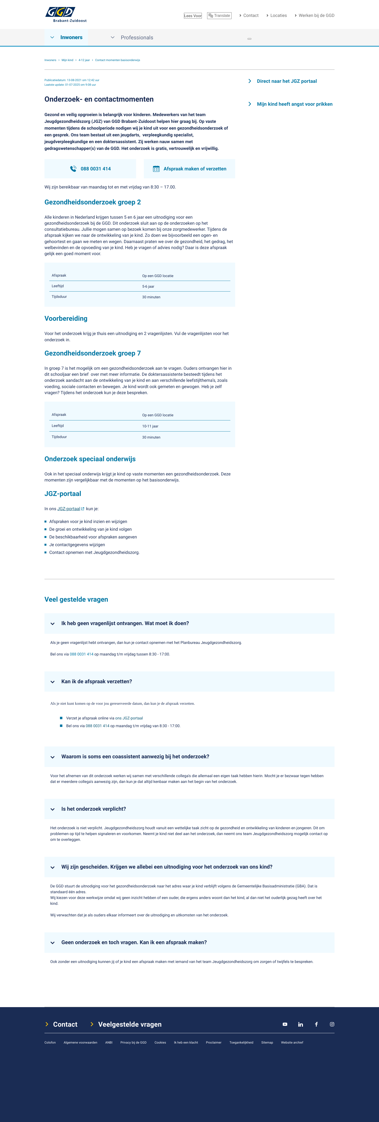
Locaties (278, 15)
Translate (219, 16)
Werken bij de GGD (317, 15)
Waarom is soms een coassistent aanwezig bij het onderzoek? (135, 756)
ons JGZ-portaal (129, 718)
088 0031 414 (90, 168)
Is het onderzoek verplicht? (93, 809)
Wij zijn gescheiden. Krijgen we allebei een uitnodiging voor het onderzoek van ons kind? (166, 867)
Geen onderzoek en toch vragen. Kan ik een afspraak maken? (134, 942)
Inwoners (66, 38)
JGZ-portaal (68, 509)
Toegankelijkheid (241, 1042)
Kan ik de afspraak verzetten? (96, 681)
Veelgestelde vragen (130, 1024)
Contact (251, 15)
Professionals (131, 37)
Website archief (292, 1042)
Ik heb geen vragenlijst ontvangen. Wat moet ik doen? (125, 623)
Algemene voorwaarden (80, 1042)
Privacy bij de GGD (133, 1042)
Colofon (50, 1042)
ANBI (109, 1042)
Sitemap (267, 1042)
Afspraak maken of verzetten (189, 168)
